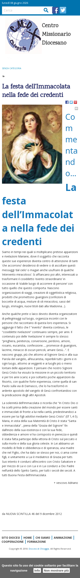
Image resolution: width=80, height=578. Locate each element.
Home (27, 537)
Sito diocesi (11, 537)
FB (55, 10)
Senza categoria (11, 68)
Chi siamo (42, 537)
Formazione (36, 542)
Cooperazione (13, 542)
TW (63, 10)
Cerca (46, 10)
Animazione (63, 537)
